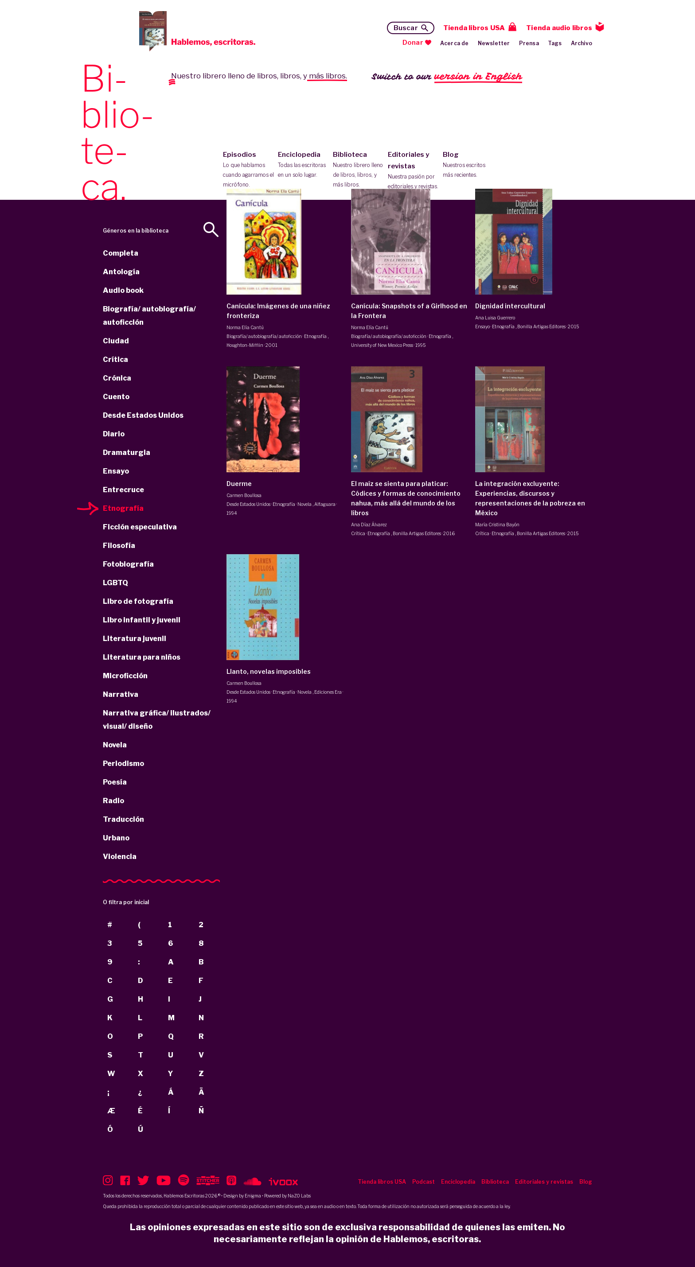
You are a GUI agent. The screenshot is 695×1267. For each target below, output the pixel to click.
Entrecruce (123, 490)
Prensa (529, 43)
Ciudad (116, 341)
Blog (468, 165)
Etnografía (123, 508)
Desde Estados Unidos (143, 415)
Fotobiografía (128, 564)
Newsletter (494, 43)
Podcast (423, 1181)
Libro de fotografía (138, 601)
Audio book (123, 290)
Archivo (581, 43)
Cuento (116, 397)
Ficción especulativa (140, 527)
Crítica (115, 359)
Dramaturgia (126, 452)
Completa (120, 253)
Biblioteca (358, 170)
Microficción (125, 676)
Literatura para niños (141, 657)
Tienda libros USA (474, 28)
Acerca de (454, 43)
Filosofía (119, 545)
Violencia (120, 856)
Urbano (116, 838)
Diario (114, 434)
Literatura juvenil (134, 638)
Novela (115, 745)
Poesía (115, 782)
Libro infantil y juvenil (141, 620)
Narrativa (120, 694)
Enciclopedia (303, 165)
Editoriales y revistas (413, 171)
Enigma (253, 1195)
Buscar (406, 28)
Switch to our (447, 76)
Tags (555, 43)
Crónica (117, 378)
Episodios (248, 170)
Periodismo (123, 763)
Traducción (123, 819)
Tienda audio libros (559, 28)
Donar (412, 43)
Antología (121, 272)
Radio (113, 801)
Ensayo (116, 471)
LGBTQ (115, 583)
